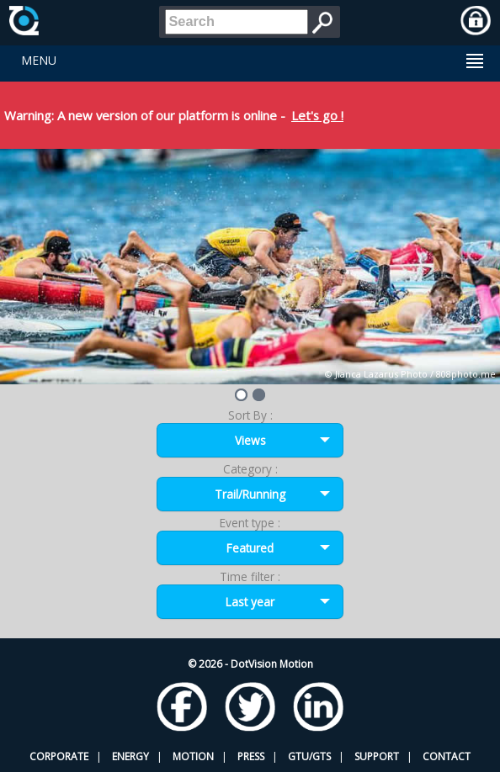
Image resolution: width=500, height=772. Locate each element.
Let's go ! (317, 115)
